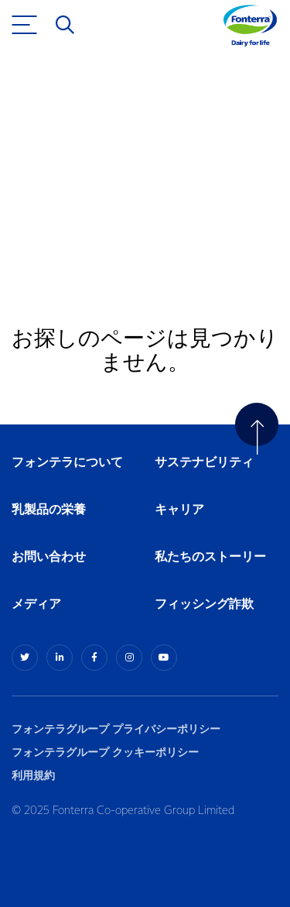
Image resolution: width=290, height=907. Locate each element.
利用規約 (33, 776)
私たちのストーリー (210, 557)
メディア (36, 604)
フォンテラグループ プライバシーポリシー (116, 729)
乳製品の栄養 (49, 510)
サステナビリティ (204, 462)
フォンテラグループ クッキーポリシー (105, 752)
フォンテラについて (67, 462)
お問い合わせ (49, 557)
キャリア (180, 510)
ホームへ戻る (68, 228)
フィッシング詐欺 (204, 604)
